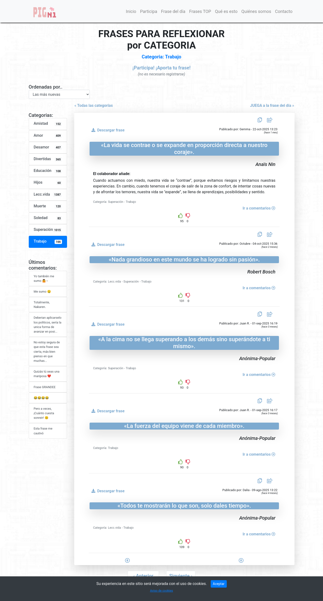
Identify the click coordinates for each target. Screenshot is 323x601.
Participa (148, 11)
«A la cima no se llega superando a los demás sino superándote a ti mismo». (184, 343)
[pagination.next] (180, 576)
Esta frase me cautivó (43, 431)
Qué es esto (226, 11)
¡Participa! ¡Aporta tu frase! (161, 68)
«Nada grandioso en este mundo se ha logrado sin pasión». (184, 259)
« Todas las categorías (92, 105)
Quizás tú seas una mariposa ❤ (47, 374)
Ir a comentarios (259, 208)
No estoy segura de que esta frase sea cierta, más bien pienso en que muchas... (47, 351)
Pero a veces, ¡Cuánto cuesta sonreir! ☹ (44, 413)
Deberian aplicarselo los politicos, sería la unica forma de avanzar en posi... (48, 324)
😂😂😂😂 (41, 398)
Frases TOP (200, 11)
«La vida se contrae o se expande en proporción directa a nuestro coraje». (184, 148)
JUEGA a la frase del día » (274, 105)
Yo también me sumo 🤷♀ (44, 278)
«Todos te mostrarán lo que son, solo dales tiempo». (184, 505)
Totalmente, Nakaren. (42, 304)
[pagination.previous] (143, 576)
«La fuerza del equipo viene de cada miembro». (184, 426)
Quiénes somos (256, 11)
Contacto (283, 11)
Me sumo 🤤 (42, 291)
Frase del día (173, 11)
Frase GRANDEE (45, 387)
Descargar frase (107, 130)
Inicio (131, 11)
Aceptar (219, 584)
